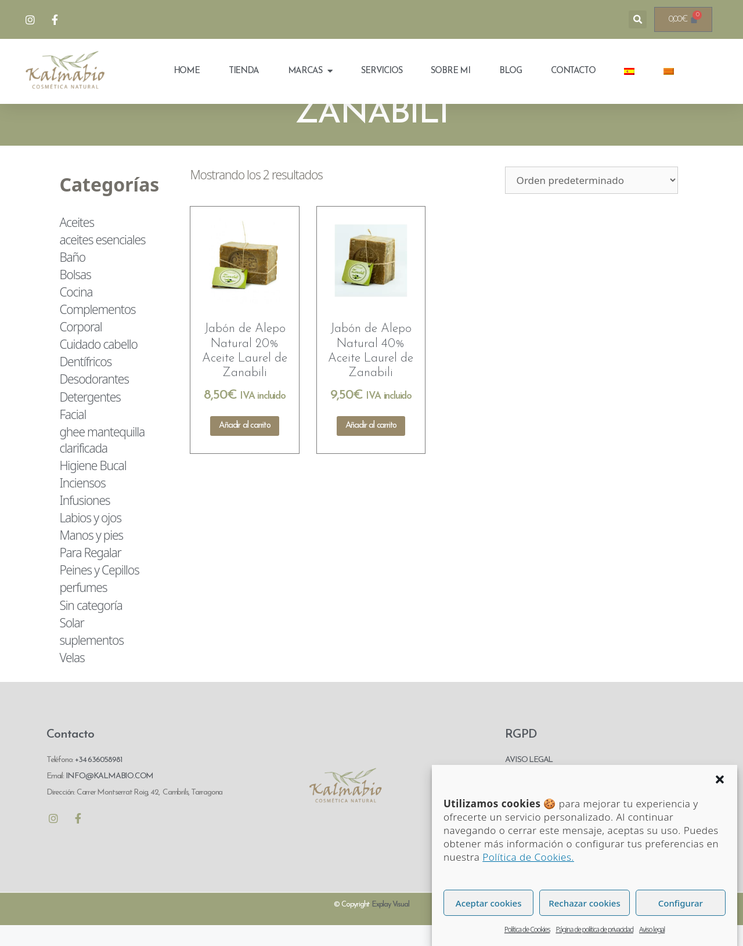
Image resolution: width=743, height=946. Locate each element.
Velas (71, 678)
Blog (510, 71)
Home (187, 71)
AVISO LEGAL (529, 780)
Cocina (75, 313)
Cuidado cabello (98, 365)
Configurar (680, 927)
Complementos (97, 330)
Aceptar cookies (489, 927)
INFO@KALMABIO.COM (108, 796)
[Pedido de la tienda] (591, 200)
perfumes (83, 608)
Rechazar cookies (584, 927)
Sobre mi (450, 71)
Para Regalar (90, 573)
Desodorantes (93, 400)
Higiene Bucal (92, 486)
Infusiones (84, 521)
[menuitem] (629, 71)
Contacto (573, 71)
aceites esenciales (102, 260)
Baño (72, 278)
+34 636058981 (98, 780)
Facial (72, 435)
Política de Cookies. (528, 880)
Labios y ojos (90, 538)
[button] (720, 803)
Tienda (244, 71)
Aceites (76, 242)
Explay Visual (390, 925)
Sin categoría (90, 626)
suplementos (91, 661)
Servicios (381, 71)
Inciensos (82, 504)
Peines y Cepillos (99, 591)
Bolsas (75, 295)
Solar (71, 643)
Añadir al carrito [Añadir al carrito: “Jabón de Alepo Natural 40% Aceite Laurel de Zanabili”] (371, 446)
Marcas (310, 71)
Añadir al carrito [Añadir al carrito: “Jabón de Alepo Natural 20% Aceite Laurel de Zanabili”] (244, 446)
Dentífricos (85, 382)
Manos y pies (91, 556)
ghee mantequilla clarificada (102, 461)
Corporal (80, 348)
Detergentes (89, 417)
